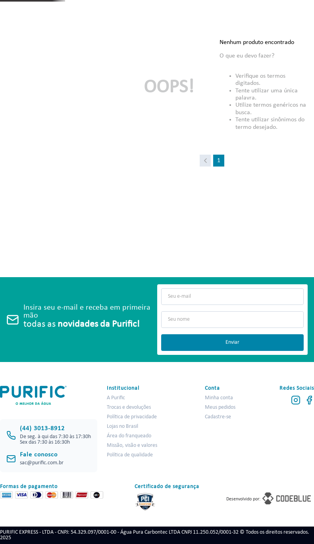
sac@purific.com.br (42, 463)
